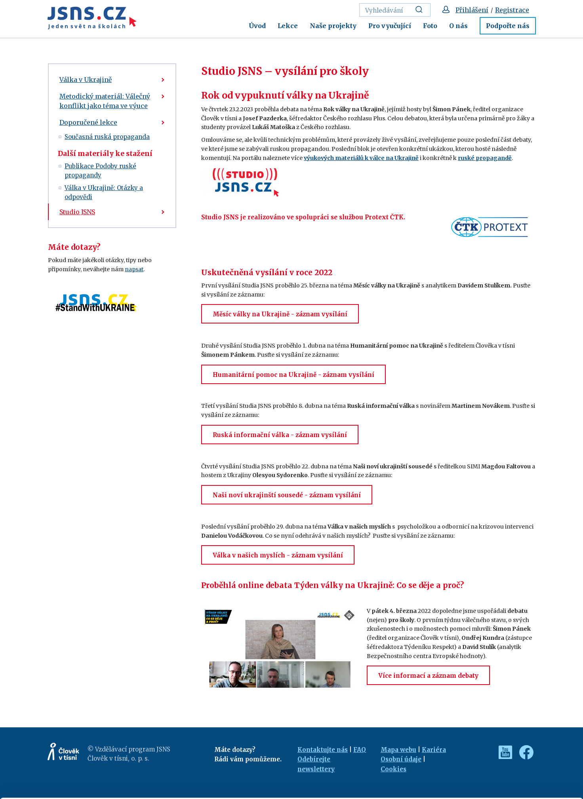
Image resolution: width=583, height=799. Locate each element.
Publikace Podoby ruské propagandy (100, 170)
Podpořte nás (508, 26)
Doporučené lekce (88, 122)
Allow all (517, 741)
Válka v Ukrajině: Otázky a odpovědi (104, 192)
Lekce (288, 26)
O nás (458, 26)
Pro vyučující (389, 26)
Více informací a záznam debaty (428, 675)
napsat (134, 269)
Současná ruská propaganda (107, 137)
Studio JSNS (77, 212)
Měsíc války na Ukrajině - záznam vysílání (280, 314)
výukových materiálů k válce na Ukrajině (361, 158)
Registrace (512, 10)
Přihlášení (471, 10)
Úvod (257, 26)
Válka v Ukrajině (85, 80)
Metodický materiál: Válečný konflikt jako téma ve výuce (104, 101)
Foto (430, 26)
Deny (517, 775)
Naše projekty (333, 26)
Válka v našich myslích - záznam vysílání (278, 555)
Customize (517, 758)
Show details (122, 789)
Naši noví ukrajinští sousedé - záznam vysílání (287, 495)
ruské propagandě (485, 158)
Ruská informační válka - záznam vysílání (280, 435)
